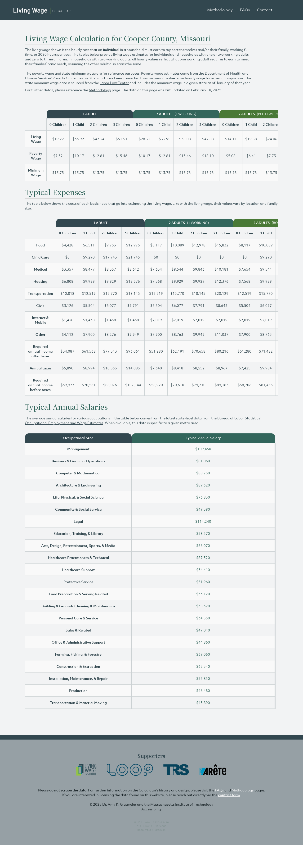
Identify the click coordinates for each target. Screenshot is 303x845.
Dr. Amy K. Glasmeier (119, 804)
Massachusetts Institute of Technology (181, 804)
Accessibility (151, 809)
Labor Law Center (114, 82)
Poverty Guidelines (68, 78)
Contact (264, 10)
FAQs (245, 10)
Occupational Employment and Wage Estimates (64, 422)
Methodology (220, 10)
